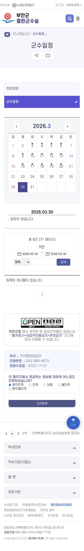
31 (32, 187)
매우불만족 (19, 389)
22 (13, 177)
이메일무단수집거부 (34, 505)
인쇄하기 (47, 55)
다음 (18, 433)
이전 (6, 433)
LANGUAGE (74, 5)
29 (13, 187)
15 (13, 166)
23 (23, 177)
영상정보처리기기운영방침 (20, 510)
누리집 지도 (11, 505)
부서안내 (42, 447)
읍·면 (42, 477)
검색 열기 (70, 18)
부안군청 (5, 5)
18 (42, 166)
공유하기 (36, 55)
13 (61, 156)
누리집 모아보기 (23, 5)
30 (23, 187)
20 (61, 166)
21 (71, 166)
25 (42, 177)
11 (42, 156)
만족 (35, 385)
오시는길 (67, 515)
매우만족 (18, 385)
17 (32, 166)
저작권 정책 (47, 510)
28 (71, 177)
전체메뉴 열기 (78, 18)
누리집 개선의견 (14, 515)
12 (51, 156)
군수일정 (12, 102)
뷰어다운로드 (36, 515)
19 (51, 166)
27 (61, 177)
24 (32, 177)
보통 (50, 385)
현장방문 (12, 88)
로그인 (59, 5)
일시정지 (12, 433)
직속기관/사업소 (42, 462)
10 (32, 156)
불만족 (66, 385)
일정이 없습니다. (22, 219)
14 (71, 156)
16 (23, 166)
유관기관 (42, 492)
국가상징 (53, 515)
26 (51, 177)
